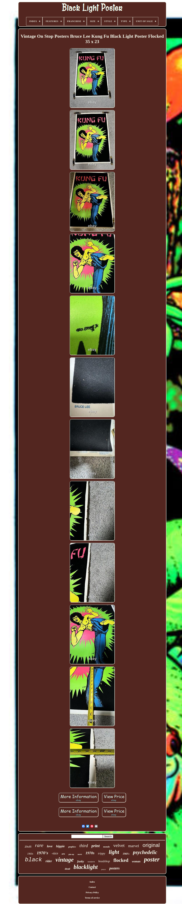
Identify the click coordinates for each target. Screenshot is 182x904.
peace (103, 869)
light (114, 852)
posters (114, 868)
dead (67, 868)
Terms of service (92, 898)
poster (152, 859)
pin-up (71, 854)
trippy (101, 853)
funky (80, 861)
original (151, 845)
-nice (55, 853)
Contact (92, 887)
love (50, 846)
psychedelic (145, 852)
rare (39, 845)
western (91, 861)
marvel (133, 846)
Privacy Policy (92, 892)
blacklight (86, 867)
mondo (106, 846)
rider (49, 861)
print (96, 846)
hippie (60, 846)
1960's (126, 853)
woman (136, 861)
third (83, 845)
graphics (72, 847)
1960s (30, 853)
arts (63, 854)
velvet (119, 845)
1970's (42, 853)
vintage (64, 859)
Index (92, 882)
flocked (120, 860)
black (33, 860)
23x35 (28, 846)
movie (80, 854)
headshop (104, 861)
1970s (89, 853)
